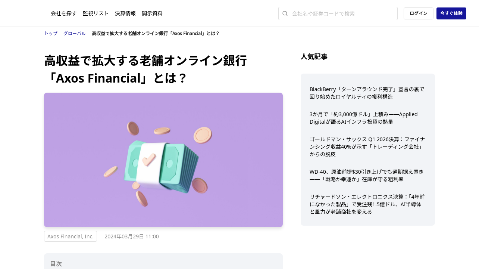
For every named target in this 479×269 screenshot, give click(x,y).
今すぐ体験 (451, 13)
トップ (50, 33)
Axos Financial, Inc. (70, 236)
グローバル (74, 33)
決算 (125, 13)
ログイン (419, 13)
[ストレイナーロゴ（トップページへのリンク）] (32, 13)
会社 (64, 13)
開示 (152, 13)
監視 (96, 13)
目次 (56, 264)
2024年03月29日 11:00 (131, 236)
